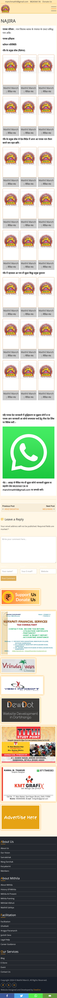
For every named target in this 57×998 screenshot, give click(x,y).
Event (3, 967)
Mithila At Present (8, 894)
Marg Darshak (7, 861)
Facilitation (5, 921)
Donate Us (47, 1)
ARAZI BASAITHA (12, 509)
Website (43, 566)
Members (5, 871)
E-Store (4, 963)
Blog (3, 958)
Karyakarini (6, 866)
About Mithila (7, 885)
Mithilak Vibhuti (7, 903)
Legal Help (5, 939)
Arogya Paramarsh (9, 930)
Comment (6, 534)
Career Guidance (8, 944)
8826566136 (35, 1)
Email (23, 566)
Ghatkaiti (5, 926)
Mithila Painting (7, 898)
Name (4, 566)
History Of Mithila (8, 889)
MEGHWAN (47, 509)
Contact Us (5, 972)
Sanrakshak (6, 857)
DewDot (37, 989)
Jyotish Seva (6, 935)
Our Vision (5, 852)
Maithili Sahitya (7, 907)
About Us (5, 848)
